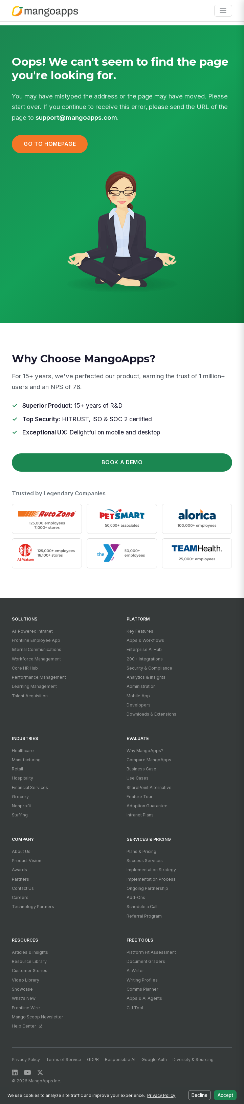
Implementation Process (151, 879)
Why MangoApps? (145, 750)
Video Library (25, 980)
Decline (200, 1096)
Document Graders (146, 961)
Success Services (145, 860)
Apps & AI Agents (144, 998)
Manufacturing (26, 759)
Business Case (141, 768)
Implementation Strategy (151, 869)
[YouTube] (27, 1073)
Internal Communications (36, 649)
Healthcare (23, 750)
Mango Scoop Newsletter (37, 1016)
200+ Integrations (145, 658)
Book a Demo (122, 462)
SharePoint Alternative (149, 787)
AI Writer (135, 970)
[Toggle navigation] (223, 11)
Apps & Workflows (145, 640)
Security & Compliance (149, 668)
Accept (225, 1096)
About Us (21, 851)
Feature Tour (140, 796)
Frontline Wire (26, 1007)
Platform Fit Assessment (151, 952)
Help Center (27, 1026)
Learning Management (34, 686)
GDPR (93, 1059)
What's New (24, 998)
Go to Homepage (50, 144)
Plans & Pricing (141, 851)
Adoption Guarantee (147, 805)
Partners (20, 879)
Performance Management (39, 677)
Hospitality (22, 778)
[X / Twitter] (40, 1073)
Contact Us (23, 888)
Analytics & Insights (146, 677)
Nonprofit (21, 805)
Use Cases (138, 778)
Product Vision (26, 860)
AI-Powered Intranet (32, 631)
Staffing (20, 814)
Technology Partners (33, 906)
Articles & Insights (30, 952)
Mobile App (138, 695)
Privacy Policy (26, 1059)
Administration (141, 686)
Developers (139, 704)
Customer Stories (29, 970)
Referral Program (144, 916)
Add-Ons (136, 897)
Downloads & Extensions (151, 714)
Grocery (20, 796)
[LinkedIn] (15, 1073)
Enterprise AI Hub (144, 649)
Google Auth (154, 1059)
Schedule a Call (142, 906)
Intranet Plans (140, 814)
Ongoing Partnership (147, 888)
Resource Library (29, 961)
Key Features (140, 631)
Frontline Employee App (36, 640)
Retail (17, 768)
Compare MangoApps (149, 759)
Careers (20, 897)
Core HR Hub (25, 668)
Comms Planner (142, 989)
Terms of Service (63, 1059)
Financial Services (30, 787)
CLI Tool (135, 1007)
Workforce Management (36, 658)
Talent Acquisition (30, 695)
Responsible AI (120, 1059)
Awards (19, 869)
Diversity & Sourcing (193, 1059)
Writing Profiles (142, 980)
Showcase (22, 989)
